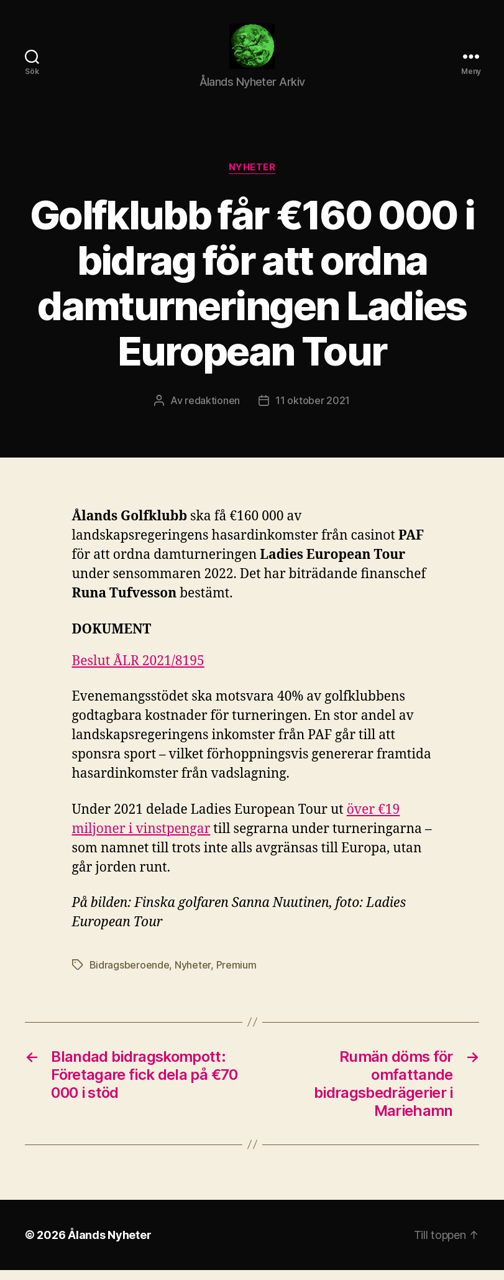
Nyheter (252, 177)
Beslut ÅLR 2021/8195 (138, 671)
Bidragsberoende (129, 975)
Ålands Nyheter (109, 1244)
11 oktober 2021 (312, 410)
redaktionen (212, 410)
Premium (236, 975)
